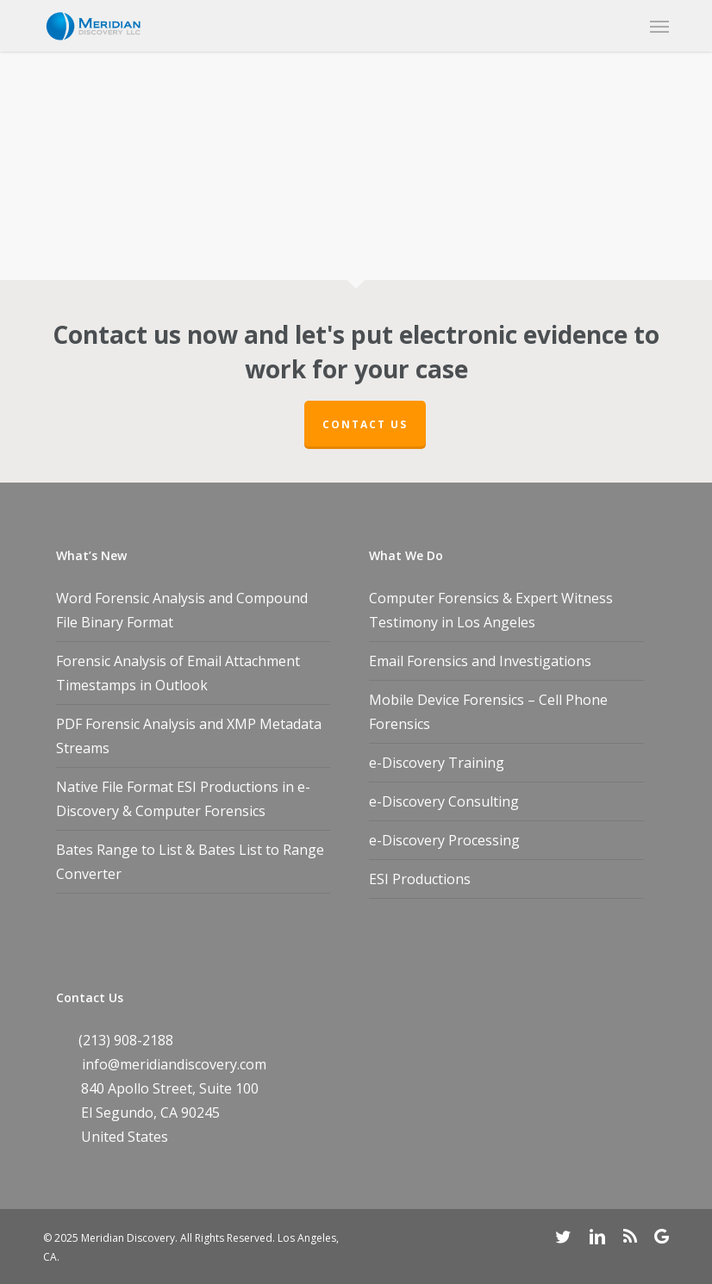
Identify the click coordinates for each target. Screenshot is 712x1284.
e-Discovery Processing (444, 840)
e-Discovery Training (436, 762)
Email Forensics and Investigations (480, 660)
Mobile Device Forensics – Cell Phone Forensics (488, 711)
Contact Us (365, 424)
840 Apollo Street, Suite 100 (170, 1088)
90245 (200, 1112)
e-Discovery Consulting (444, 801)
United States (124, 1136)
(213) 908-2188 (125, 1040)
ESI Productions (420, 879)
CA (169, 1112)
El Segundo (117, 1112)
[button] (659, 25)
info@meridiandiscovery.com (174, 1064)
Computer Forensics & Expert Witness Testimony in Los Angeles (491, 610)
